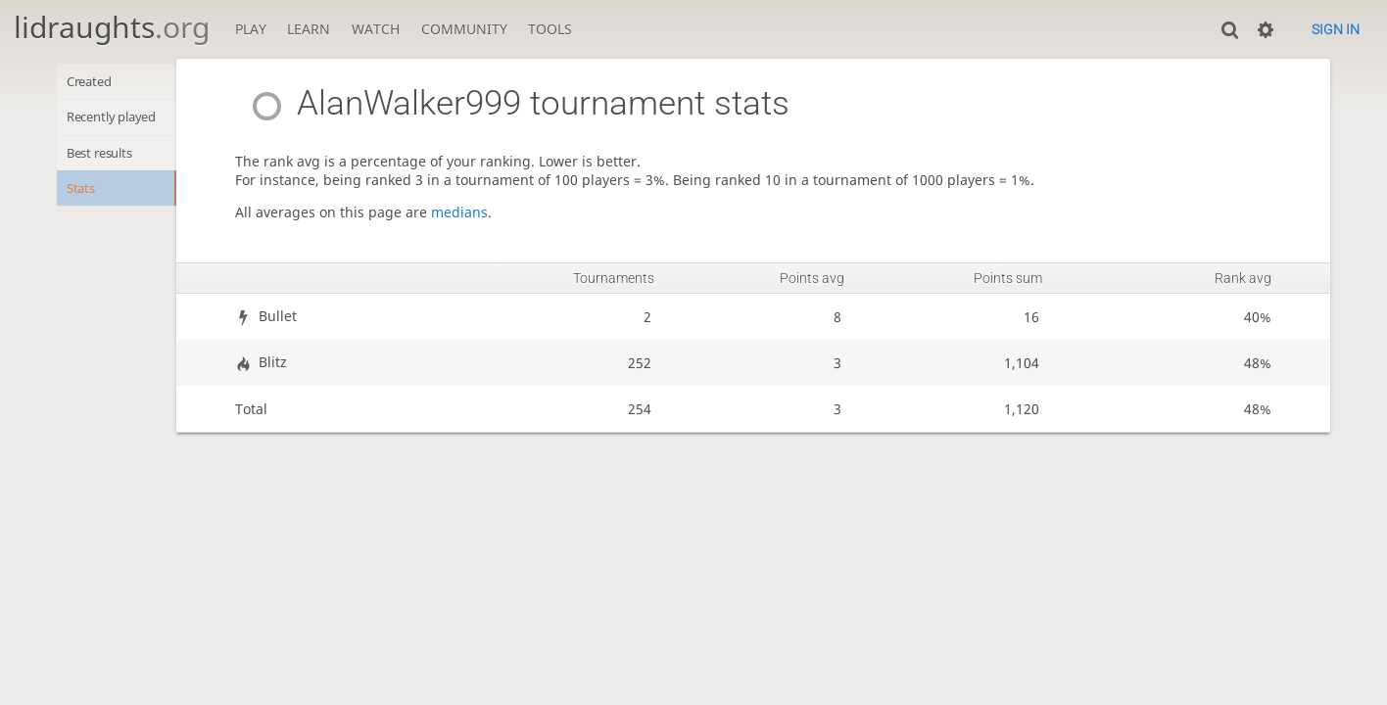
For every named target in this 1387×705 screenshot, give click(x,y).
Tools (550, 29)
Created (94, 82)
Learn (308, 29)
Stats (84, 196)
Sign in (1336, 29)
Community (464, 29)
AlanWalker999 (402, 103)
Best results (106, 158)
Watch (376, 29)
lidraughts (112, 27)
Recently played (119, 120)
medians (482, 212)
